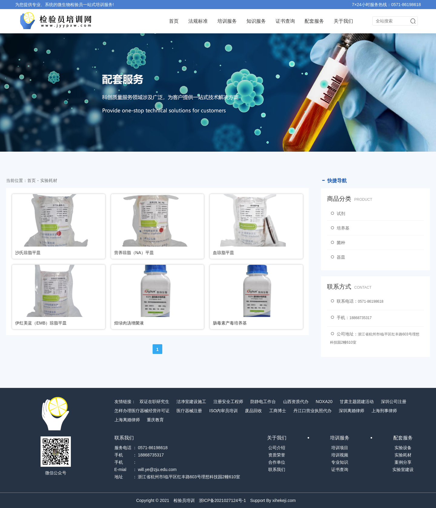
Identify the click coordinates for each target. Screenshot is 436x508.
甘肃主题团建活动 (357, 401)
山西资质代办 (296, 401)
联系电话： (356, 301)
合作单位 (276, 462)
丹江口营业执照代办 (312, 410)
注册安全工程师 (228, 401)
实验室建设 (403, 469)
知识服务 (256, 21)
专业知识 (339, 462)
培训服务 (227, 21)
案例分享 (403, 462)
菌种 (337, 242)
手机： (351, 317)
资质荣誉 (276, 454)
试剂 (337, 213)
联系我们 (276, 469)
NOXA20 (324, 401)
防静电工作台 (263, 401)
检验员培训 (184, 500)
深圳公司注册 (393, 401)
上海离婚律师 (127, 419)
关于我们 (343, 21)
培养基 (339, 228)
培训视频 (339, 454)
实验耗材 (48, 180)
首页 (174, 21)
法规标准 (198, 21)
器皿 (337, 257)
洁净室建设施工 (191, 401)
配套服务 (314, 21)
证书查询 (285, 21)
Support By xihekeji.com (273, 500)
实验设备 (403, 447)
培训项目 (339, 447)
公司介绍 (276, 447)
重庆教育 (155, 419)
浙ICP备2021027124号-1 (222, 500)
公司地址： (374, 338)
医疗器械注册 (189, 410)
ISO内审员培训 (223, 410)
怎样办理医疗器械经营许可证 (142, 410)
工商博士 (277, 410)
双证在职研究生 (154, 401)
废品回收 (253, 410)
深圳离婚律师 (351, 410)
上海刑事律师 (384, 410)
